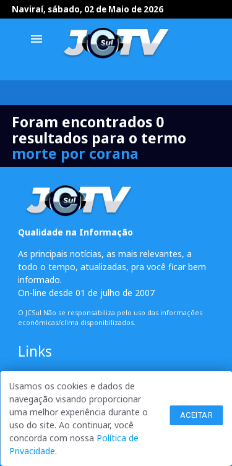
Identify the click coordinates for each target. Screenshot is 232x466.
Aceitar (196, 415)
